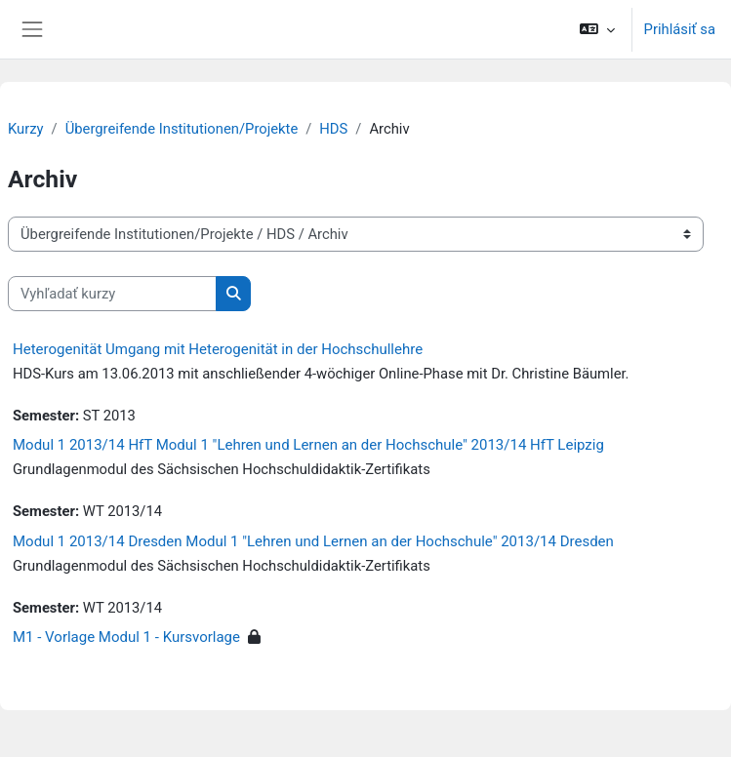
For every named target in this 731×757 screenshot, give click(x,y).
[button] (597, 29)
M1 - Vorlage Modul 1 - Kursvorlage (126, 637)
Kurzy (26, 129)
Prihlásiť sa (679, 29)
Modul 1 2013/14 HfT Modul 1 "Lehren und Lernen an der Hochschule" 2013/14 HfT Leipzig (308, 445)
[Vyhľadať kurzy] (112, 293)
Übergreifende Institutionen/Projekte (182, 129)
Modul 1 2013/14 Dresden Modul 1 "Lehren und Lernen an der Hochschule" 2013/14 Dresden (313, 541)
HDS (333, 129)
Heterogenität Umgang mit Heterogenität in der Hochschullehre (218, 349)
